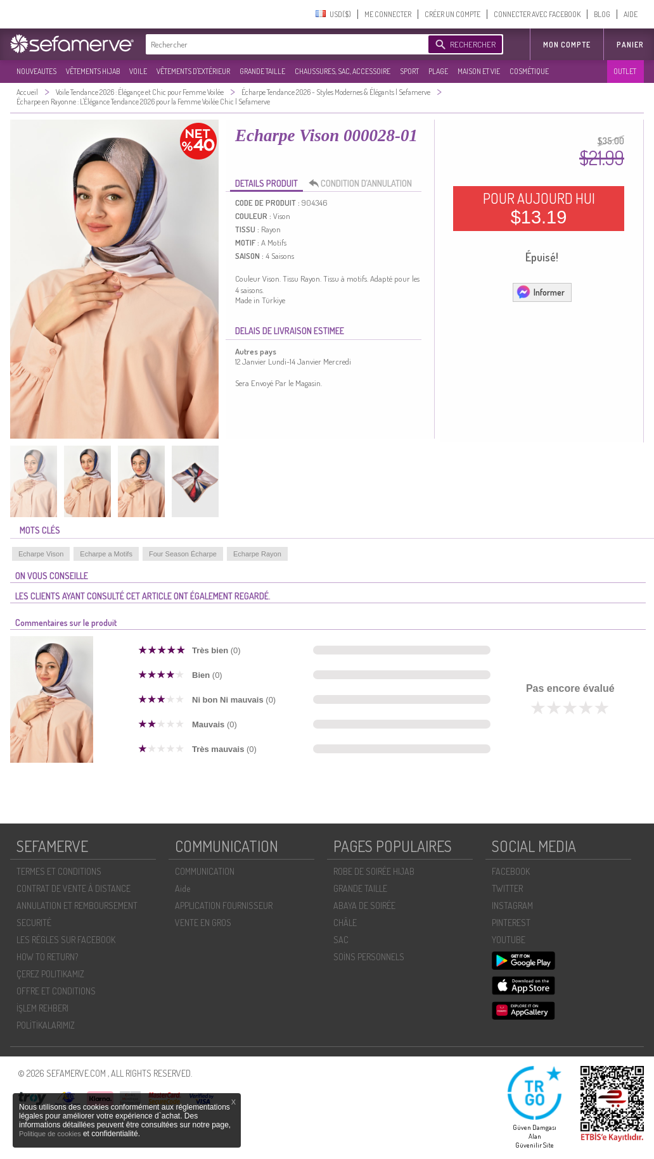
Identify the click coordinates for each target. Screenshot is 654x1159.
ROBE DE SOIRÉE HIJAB (373, 871)
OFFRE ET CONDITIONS (56, 991)
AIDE (631, 14)
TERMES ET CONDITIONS (58, 871)
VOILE (138, 71)
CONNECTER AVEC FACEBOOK (537, 14)
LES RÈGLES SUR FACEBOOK (65, 939)
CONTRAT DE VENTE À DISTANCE (73, 888)
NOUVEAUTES (36, 71)
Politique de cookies (51, 1133)
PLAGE (438, 71)
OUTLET (624, 71)
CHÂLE (345, 922)
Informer (540, 291)
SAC (341, 939)
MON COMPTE (567, 44)
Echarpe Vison (40, 554)
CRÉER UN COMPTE (452, 14)
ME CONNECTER (387, 14)
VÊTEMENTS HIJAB (93, 71)
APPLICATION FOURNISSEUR (223, 905)
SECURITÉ (33, 922)
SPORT (409, 71)
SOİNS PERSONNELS (368, 956)
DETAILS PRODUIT (266, 183)
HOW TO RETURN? (47, 956)
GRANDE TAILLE (262, 71)
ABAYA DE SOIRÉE (364, 905)
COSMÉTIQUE (529, 71)
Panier (630, 44)
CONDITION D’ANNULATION (364, 183)
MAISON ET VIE (479, 71)
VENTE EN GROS (203, 922)
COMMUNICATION (204, 871)
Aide (182, 888)
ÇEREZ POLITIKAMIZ (50, 973)
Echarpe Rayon (257, 554)
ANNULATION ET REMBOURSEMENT (77, 905)
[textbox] (284, 44)
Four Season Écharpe (183, 554)
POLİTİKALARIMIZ (45, 1025)
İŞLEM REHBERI (42, 1008)
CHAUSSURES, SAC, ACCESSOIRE (342, 71)
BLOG (602, 14)
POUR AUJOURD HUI (539, 208)
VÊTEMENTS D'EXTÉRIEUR (193, 71)
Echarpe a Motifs (106, 554)
